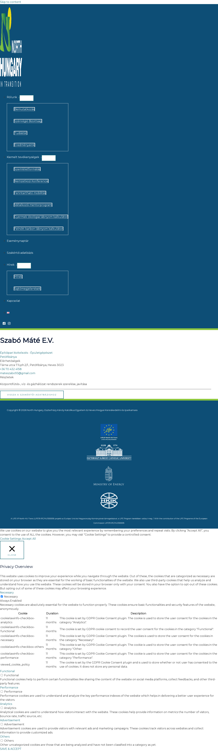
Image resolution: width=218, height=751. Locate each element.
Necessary (11, 596)
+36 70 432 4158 (11, 369)
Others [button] (5, 736)
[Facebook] (4, 324)
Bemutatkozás (24, 109)
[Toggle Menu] (26, 98)
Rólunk (12, 97)
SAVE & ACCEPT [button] (10, 748)
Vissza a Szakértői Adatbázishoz (32, 394)
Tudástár (20, 133)
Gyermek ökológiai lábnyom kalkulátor (41, 216)
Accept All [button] (29, 538)
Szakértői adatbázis (20, 252)
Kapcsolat (13, 300)
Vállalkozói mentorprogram (33, 205)
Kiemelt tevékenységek (23, 157)
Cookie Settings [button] (10, 538)
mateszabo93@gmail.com (17, 373)
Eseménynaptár (18, 240)
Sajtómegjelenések (27, 288)
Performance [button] (9, 687)
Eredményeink (24, 145)
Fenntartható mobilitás (30, 193)
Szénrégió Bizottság (28, 121)
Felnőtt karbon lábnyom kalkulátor (38, 228)
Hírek (10, 264)
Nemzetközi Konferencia (31, 181)
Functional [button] (7, 671)
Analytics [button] (6, 704)
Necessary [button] (7, 592)
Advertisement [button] (10, 720)
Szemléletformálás (27, 169)
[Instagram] (9, 324)
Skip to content (10, 2)
